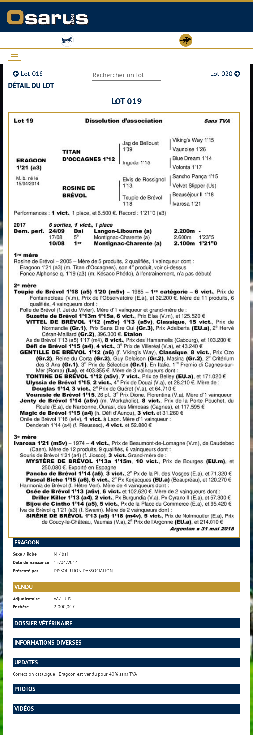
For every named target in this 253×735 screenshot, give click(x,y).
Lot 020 (225, 73)
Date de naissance (31, 562)
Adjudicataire (26, 599)
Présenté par (25, 570)
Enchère (21, 607)
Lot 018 (28, 73)
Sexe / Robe (25, 554)
